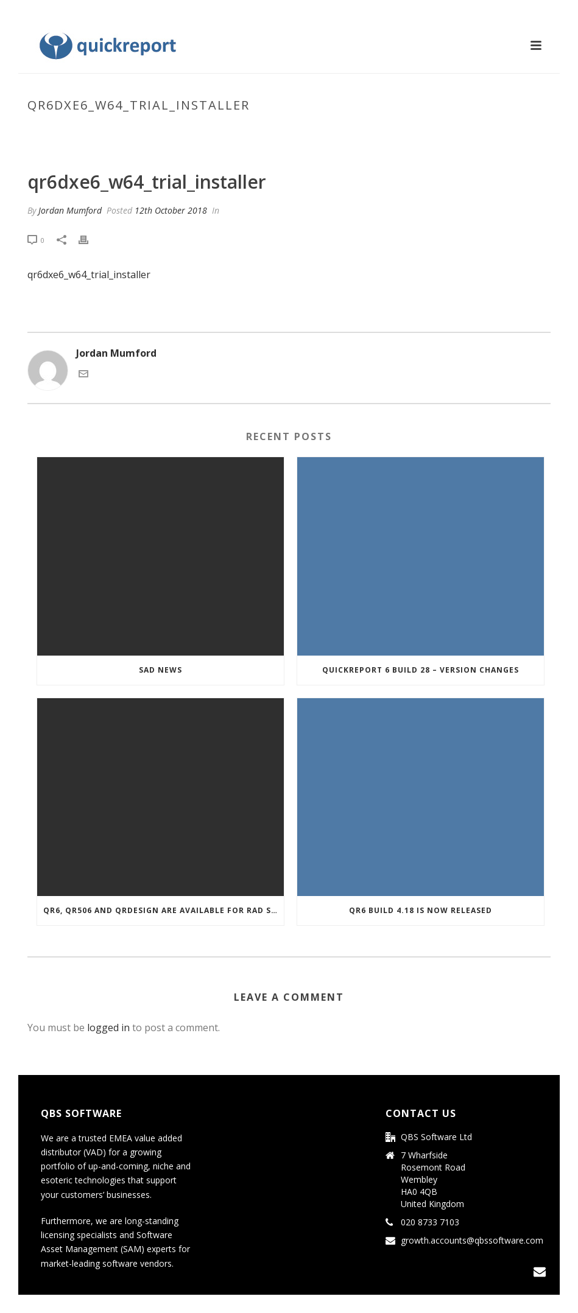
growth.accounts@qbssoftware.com (472, 1240)
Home (275, 131)
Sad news (160, 670)
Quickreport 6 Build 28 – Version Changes (420, 670)
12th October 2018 (171, 210)
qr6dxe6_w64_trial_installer (353, 131)
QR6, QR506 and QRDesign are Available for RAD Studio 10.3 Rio (163, 910)
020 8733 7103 (430, 1222)
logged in (108, 1027)
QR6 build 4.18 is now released (420, 910)
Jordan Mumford (70, 210)
